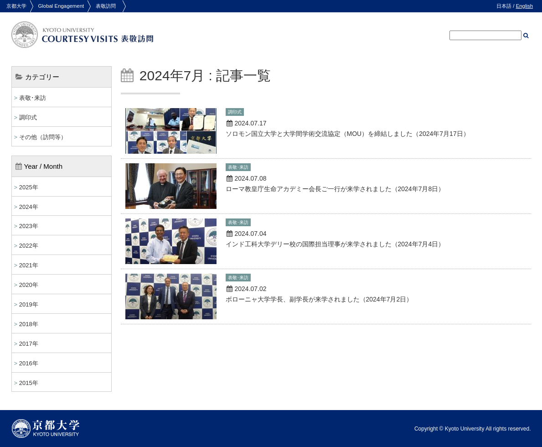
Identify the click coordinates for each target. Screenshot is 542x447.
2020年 (28, 284)
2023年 (28, 226)
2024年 (28, 206)
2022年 (28, 245)
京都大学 (16, 6)
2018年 (28, 324)
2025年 (28, 187)
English (524, 6)
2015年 (28, 382)
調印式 (28, 117)
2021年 (28, 265)
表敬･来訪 (32, 97)
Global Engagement (61, 6)
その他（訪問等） (43, 137)
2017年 (28, 343)
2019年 (28, 304)
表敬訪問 (106, 6)
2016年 (28, 363)
